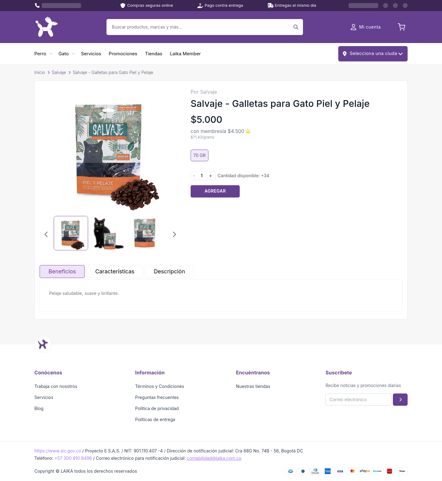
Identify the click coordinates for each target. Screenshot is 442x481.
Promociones (123, 54)
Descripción (169, 271)
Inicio (39, 72)
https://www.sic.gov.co (57, 450)
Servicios (91, 54)
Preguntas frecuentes (157, 397)
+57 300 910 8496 (73, 458)
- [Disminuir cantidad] (194, 175)
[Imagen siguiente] (174, 234)
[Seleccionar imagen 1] (71, 233)
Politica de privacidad (157, 408)
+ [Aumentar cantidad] (210, 175)
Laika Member (185, 54)
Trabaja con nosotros (55, 386)
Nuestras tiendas (253, 386)
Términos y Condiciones (159, 386)
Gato (64, 54)
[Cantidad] (201, 175)
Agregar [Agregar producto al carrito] (215, 191)
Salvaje (59, 72)
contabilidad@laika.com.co (214, 458)
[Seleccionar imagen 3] (144, 233)
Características (114, 271)
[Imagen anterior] (46, 234)
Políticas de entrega (155, 419)
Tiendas (153, 54)
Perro (40, 54)
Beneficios (62, 271)
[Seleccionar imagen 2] (108, 233)
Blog (39, 408)
